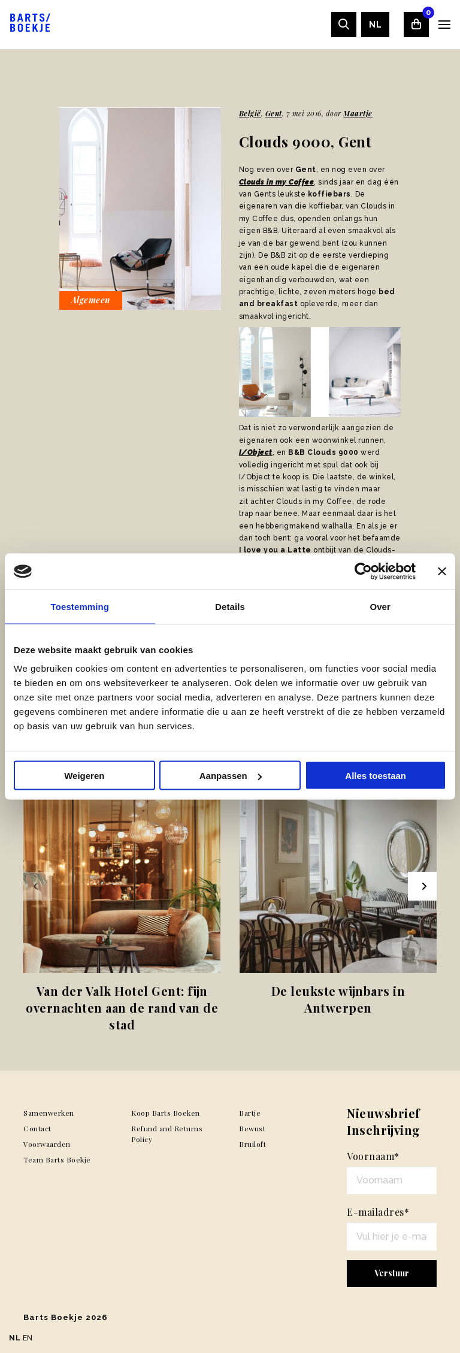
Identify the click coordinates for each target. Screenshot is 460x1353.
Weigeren (84, 776)
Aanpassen (230, 776)
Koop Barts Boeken (165, 1113)
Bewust (252, 1128)
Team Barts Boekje (57, 1159)
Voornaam (373, 1156)
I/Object (256, 452)
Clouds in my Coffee (276, 182)
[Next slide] (422, 886)
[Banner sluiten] (442, 571)
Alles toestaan (375, 776)
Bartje (250, 1113)
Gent (273, 113)
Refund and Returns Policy (166, 1134)
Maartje (358, 113)
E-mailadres (378, 1212)
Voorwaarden (47, 1144)
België (250, 113)
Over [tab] (380, 607)
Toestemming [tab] (80, 607)
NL (375, 24)
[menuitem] (375, 24)
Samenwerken (48, 1113)
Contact (37, 1128)
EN (28, 1338)
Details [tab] (230, 607)
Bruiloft (252, 1144)
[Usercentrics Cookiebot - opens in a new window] (363, 572)
